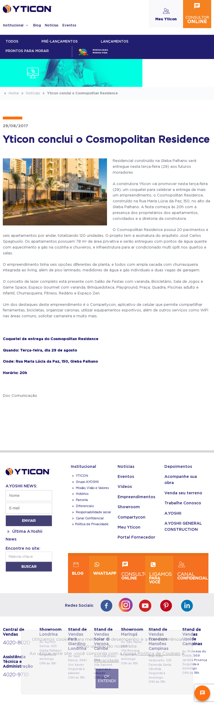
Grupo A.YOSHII (85, 482)
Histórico (79, 494)
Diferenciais (82, 506)
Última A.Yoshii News (24, 535)
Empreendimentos (136, 497)
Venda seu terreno (183, 493)
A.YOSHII (172, 513)
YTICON (79, 476)
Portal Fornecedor (136, 537)
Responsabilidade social (91, 512)
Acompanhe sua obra (180, 480)
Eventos (69, 25)
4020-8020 (16, 642)
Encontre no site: (23, 549)
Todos (12, 41)
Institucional (16, 25)
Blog (37, 25)
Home (11, 93)
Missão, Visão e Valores (90, 488)
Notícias (52, 25)
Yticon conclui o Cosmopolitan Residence (79, 93)
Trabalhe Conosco (182, 503)
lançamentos (114, 41)
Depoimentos (178, 467)
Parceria (79, 500)
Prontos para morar (27, 51)
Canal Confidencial (89, 518)
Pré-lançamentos (60, 41)
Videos (125, 487)
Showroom (129, 507)
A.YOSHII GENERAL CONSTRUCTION (183, 527)
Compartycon (131, 517)
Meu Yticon (129, 527)
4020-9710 (16, 674)
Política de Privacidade (89, 524)
